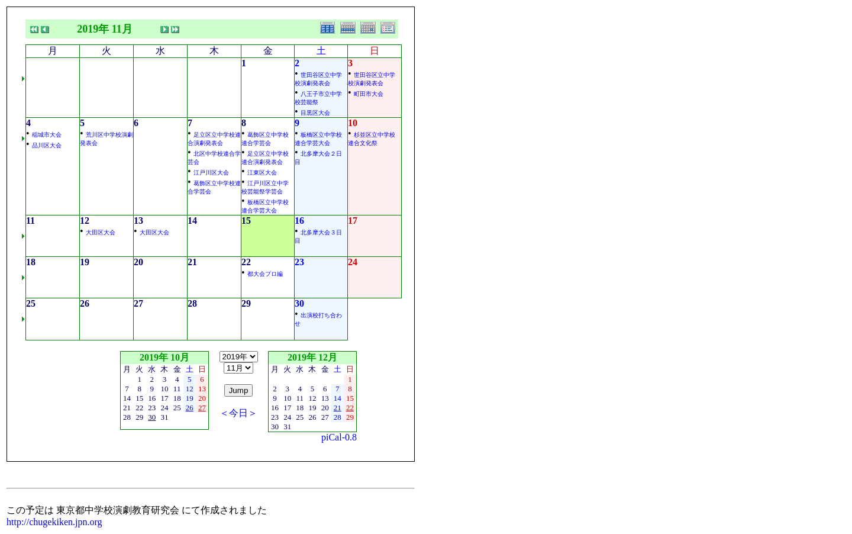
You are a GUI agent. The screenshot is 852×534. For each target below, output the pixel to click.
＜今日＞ (238, 413)
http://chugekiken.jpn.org (54, 522)
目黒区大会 (315, 113)
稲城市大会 (47, 134)
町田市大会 (368, 94)
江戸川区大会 (211, 172)
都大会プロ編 (265, 274)
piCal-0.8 (339, 437)
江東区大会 (262, 172)
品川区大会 (47, 145)
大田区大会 (100, 232)
